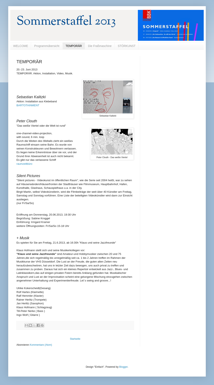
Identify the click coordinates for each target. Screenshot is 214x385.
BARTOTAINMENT (27, 105)
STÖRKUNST (126, 46)
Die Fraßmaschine (100, 46)
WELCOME (20, 46)
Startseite (75, 338)
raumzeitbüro (24, 163)
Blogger (123, 366)
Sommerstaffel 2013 (66, 22)
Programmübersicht (46, 46)
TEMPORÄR (74, 46)
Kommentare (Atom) (41, 344)
